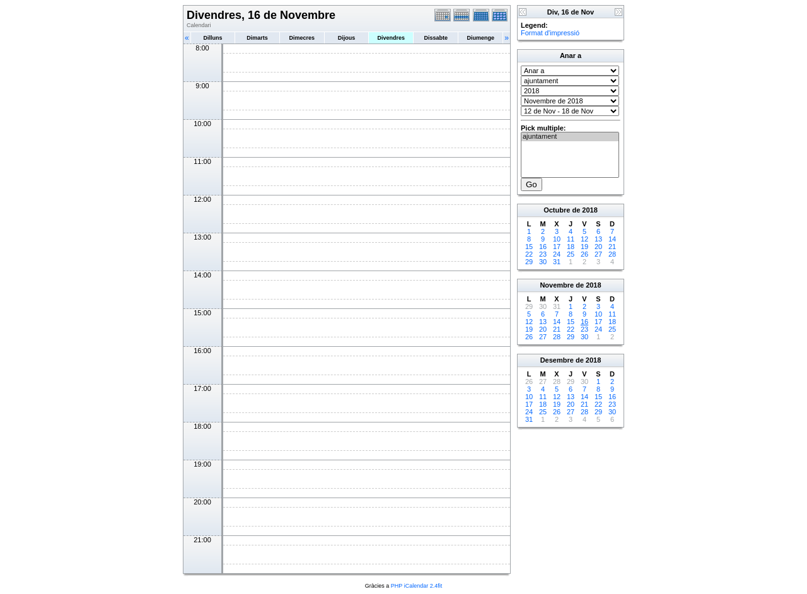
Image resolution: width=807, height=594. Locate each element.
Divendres (391, 38)
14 (612, 239)
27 (598, 254)
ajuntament (569, 136)
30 (543, 261)
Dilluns (212, 38)
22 (529, 254)
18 (570, 246)
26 (584, 254)
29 (529, 261)
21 (612, 246)
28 (612, 254)
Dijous (347, 38)
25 (570, 254)
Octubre (556, 210)
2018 (589, 210)
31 (556, 261)
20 (598, 246)
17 (556, 246)
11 (570, 239)
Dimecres (302, 38)
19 (584, 246)
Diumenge (480, 38)
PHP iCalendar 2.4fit (416, 586)
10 (556, 239)
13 (598, 239)
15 (529, 246)
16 (543, 246)
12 (584, 239)
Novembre (557, 285)
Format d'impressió (550, 33)
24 (556, 254)
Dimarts (257, 38)
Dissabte (436, 38)
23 (543, 254)
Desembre (557, 360)
